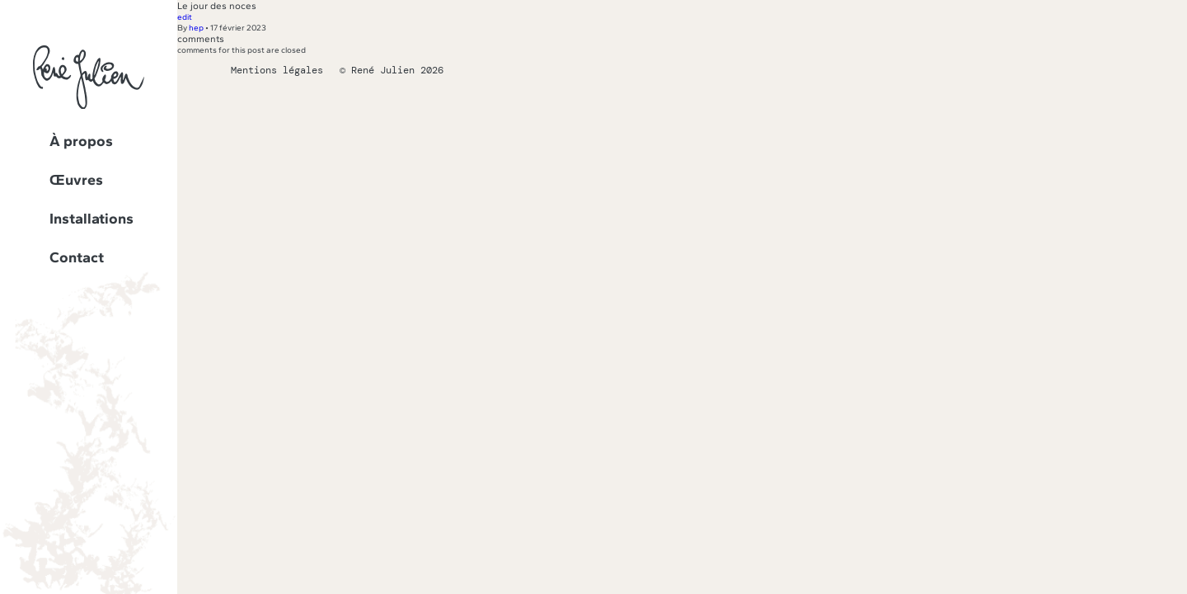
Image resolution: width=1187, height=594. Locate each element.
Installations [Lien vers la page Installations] (91, 219)
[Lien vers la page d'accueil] (88, 106)
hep (196, 27)
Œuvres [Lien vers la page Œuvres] (76, 180)
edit (184, 17)
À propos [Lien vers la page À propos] (81, 141)
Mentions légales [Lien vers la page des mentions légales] (277, 70)
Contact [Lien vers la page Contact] (76, 257)
